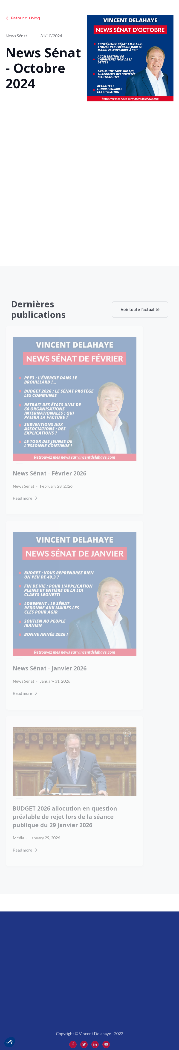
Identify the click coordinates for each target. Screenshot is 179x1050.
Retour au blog (23, 18)
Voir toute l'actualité (140, 318)
